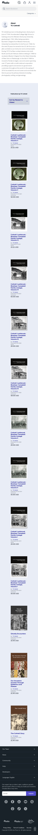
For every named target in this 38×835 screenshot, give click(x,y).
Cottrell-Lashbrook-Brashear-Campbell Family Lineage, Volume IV (18, 237)
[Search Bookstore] (21, 9)
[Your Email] (14, 793)
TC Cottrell (15, 143)
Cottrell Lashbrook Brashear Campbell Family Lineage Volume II (18, 435)
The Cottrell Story (17, 733)
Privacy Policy (7, 827)
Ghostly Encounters (18, 634)
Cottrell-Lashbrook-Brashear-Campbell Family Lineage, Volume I (18, 583)
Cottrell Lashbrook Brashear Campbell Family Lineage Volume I (18, 534)
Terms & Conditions (18, 827)
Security (29, 827)
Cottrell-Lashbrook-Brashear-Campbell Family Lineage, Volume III (18, 336)
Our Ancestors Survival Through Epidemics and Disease (17, 683)
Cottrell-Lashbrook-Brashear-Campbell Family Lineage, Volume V (18, 137)
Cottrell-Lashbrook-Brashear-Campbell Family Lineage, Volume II (18, 485)
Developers (6, 772)
